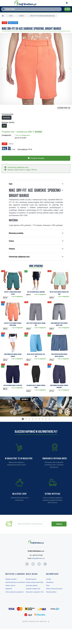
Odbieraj (59, 524)
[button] (4, 69)
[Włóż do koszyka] (36, 158)
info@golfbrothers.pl (38, 558)
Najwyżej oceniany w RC (34, 621)
